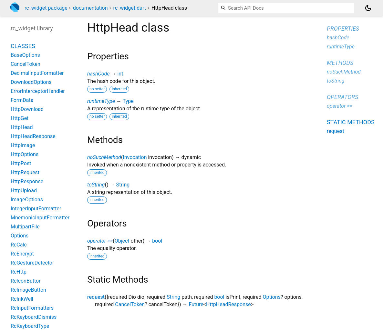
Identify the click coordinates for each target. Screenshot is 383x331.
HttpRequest (25, 172)
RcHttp (18, 272)
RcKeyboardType (30, 326)
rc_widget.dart (129, 8)
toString (96, 185)
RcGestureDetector (32, 263)
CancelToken (130, 304)
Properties (343, 28)
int (120, 74)
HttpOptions (24, 154)
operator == (100, 241)
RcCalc (19, 245)
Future (196, 304)
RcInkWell (22, 299)
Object (122, 241)
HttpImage (23, 145)
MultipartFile (25, 227)
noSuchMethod (104, 157)
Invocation (135, 157)
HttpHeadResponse (228, 304)
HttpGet (19, 118)
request (96, 297)
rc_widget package (46, 8)
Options (272, 297)
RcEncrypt (22, 254)
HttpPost (21, 163)
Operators (342, 97)
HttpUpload (24, 190)
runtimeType (101, 101)
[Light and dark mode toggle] (368, 8)
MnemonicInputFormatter (40, 218)
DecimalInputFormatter (37, 73)
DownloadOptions (31, 82)
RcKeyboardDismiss (34, 317)
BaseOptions (25, 55)
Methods (340, 62)
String (122, 185)
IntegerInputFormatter (36, 209)
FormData (22, 100)
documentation (90, 8)
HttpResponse (27, 181)
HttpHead (22, 127)
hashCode (98, 74)
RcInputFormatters (32, 308)
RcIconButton (26, 281)
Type (128, 101)
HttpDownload (27, 109)
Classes (23, 46)
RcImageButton (28, 290)
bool (157, 241)
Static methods (351, 122)
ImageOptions (27, 199)
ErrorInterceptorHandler (38, 91)
